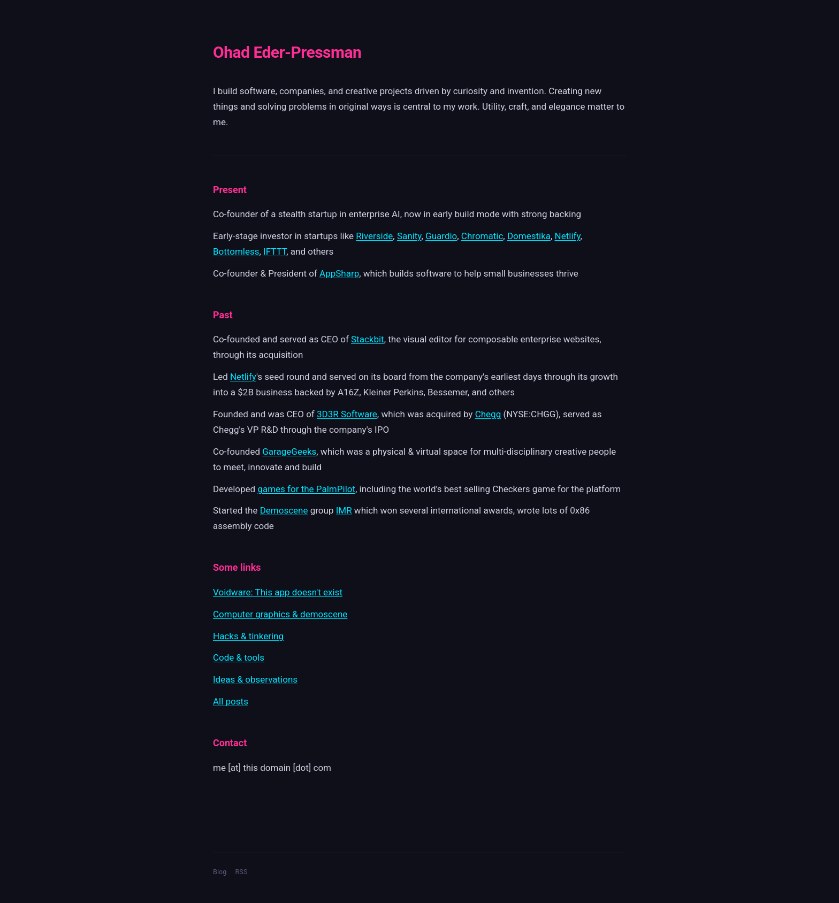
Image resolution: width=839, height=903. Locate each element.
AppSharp (339, 273)
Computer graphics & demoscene (280, 614)
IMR (344, 510)
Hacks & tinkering (248, 636)
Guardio (441, 236)
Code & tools (238, 657)
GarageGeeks (289, 451)
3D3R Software (347, 414)
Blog (219, 872)
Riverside (374, 236)
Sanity (409, 236)
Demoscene (284, 510)
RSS (241, 872)
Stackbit (367, 339)
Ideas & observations (255, 679)
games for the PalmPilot (306, 489)
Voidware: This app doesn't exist (277, 592)
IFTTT (274, 251)
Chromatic (482, 236)
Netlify (568, 236)
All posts (230, 701)
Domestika (529, 236)
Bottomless (236, 251)
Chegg (488, 414)
